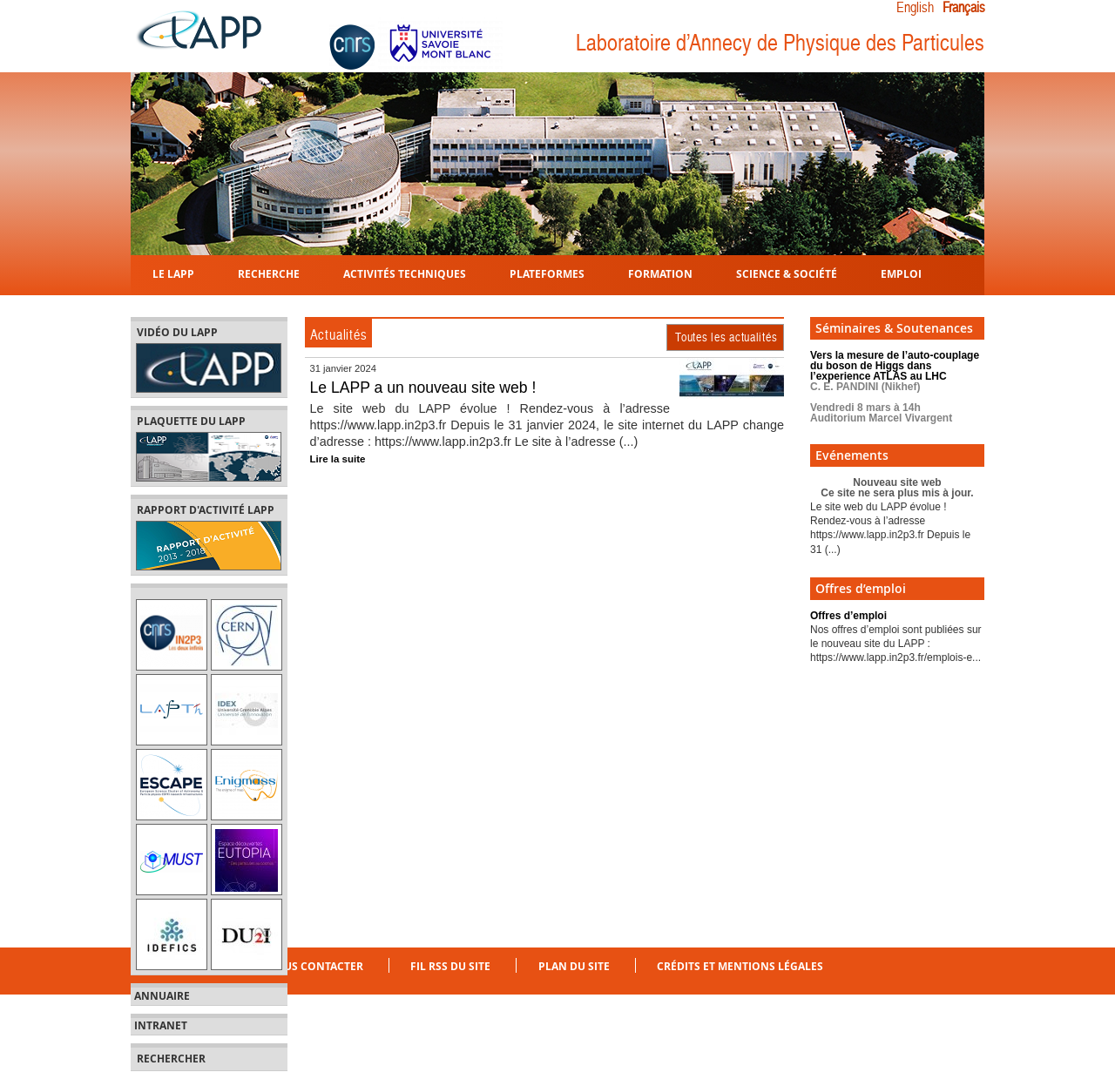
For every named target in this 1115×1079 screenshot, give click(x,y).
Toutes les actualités (726, 337)
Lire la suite (338, 459)
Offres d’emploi (848, 616)
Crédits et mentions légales (740, 966)
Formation (660, 273)
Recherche (269, 273)
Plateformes (547, 273)
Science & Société (786, 273)
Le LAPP (173, 273)
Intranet (160, 1026)
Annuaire (162, 996)
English (915, 8)
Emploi (901, 273)
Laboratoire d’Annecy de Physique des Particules (780, 43)
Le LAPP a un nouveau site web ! (423, 387)
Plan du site (574, 966)
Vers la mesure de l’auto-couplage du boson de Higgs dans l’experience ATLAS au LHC (894, 386)
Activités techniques (404, 273)
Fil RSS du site (450, 966)
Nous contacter (315, 966)
